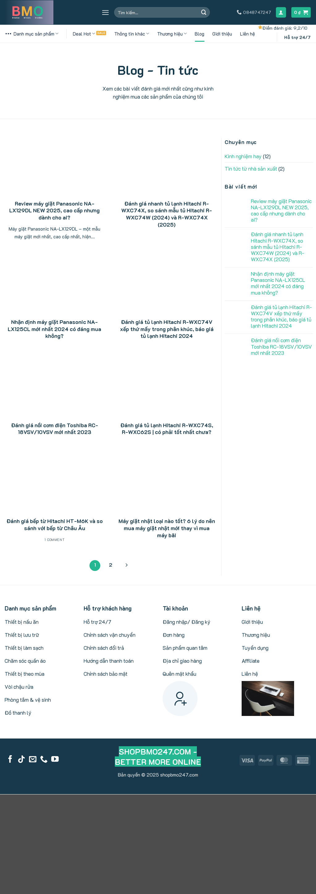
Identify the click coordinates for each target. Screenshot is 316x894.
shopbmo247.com (179, 774)
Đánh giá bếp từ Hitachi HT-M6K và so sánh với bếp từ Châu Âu (54, 524)
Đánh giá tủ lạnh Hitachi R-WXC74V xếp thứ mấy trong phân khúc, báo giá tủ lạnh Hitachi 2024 (167, 328)
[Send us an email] (32, 760)
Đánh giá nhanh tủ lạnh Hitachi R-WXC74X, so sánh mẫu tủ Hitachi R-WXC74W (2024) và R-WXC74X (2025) (166, 214)
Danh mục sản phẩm (31, 33)
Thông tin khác (131, 34)
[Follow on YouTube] (55, 760)
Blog (199, 34)
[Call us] (44, 760)
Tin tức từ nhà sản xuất (251, 168)
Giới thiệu (222, 34)
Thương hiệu (172, 34)
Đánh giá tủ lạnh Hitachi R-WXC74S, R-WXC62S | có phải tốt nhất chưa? (166, 429)
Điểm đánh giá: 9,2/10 (284, 28)
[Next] (126, 565)
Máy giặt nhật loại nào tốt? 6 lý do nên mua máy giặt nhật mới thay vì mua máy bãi (166, 527)
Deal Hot (84, 34)
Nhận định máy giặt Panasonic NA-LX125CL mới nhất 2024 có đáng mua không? (54, 328)
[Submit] (204, 12)
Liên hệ (247, 34)
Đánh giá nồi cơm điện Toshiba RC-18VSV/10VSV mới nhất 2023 (54, 429)
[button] (106, 12)
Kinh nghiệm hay (243, 156)
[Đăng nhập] (281, 12)
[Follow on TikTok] (21, 760)
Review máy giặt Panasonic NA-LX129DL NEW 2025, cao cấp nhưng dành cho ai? (54, 210)
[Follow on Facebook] (10, 760)
